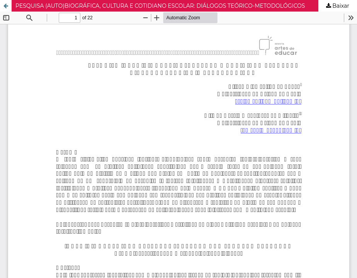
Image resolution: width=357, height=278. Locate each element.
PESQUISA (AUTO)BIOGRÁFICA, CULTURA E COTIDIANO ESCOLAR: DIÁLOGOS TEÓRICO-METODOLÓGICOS (160, 5)
